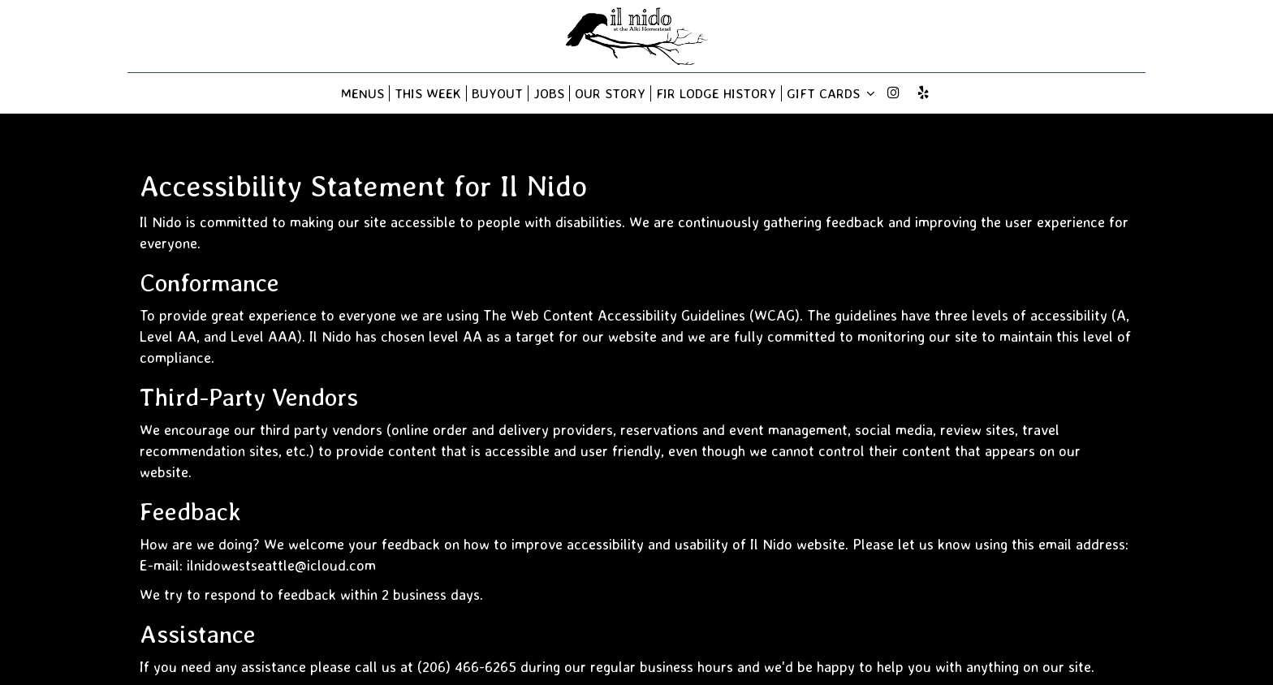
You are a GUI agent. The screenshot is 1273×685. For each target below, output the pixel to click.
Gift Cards (831, 93)
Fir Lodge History (716, 93)
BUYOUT (497, 93)
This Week (428, 93)
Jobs (548, 93)
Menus (362, 93)
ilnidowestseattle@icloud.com (281, 565)
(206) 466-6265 (466, 666)
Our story (610, 93)
